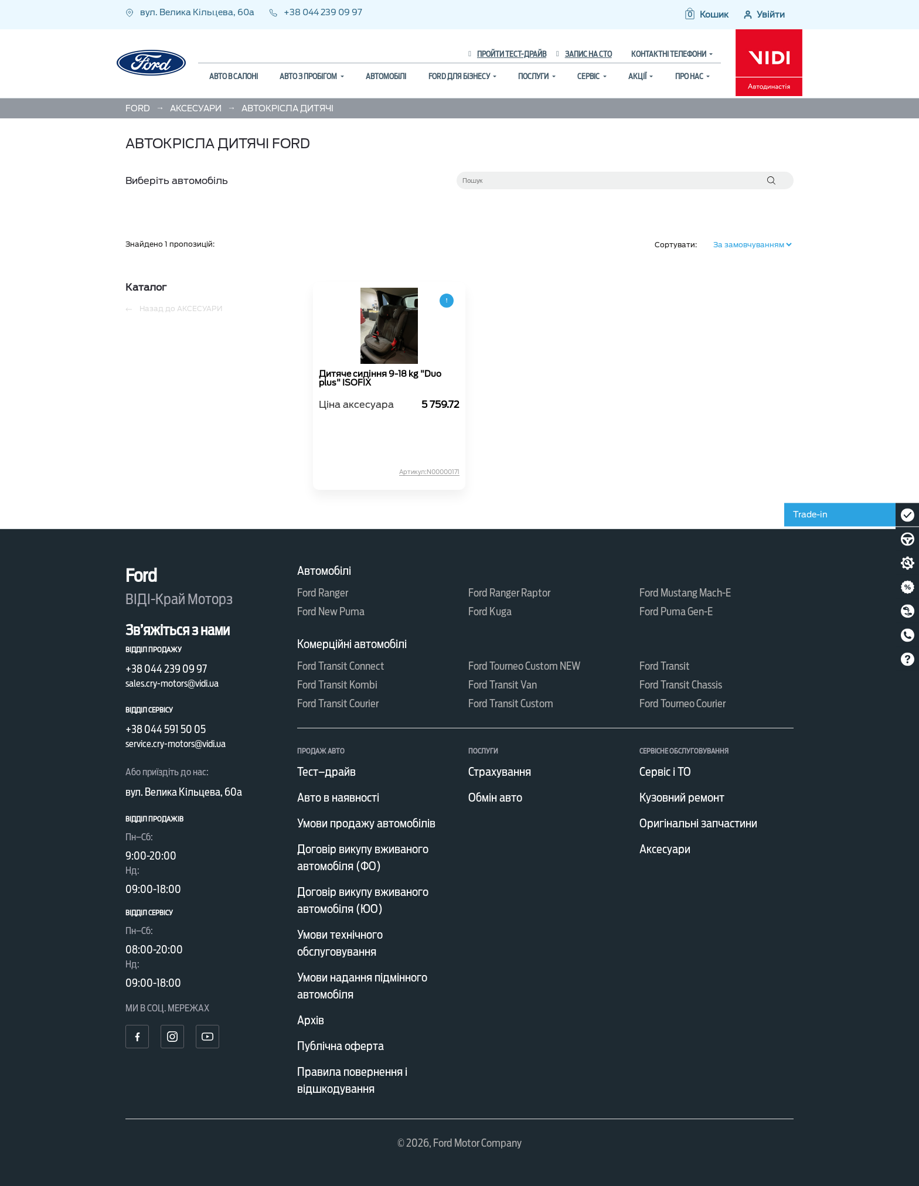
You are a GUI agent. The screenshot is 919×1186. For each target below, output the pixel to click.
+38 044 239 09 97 (315, 12)
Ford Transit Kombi (337, 685)
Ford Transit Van (502, 685)
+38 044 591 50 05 (165, 729)
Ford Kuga (490, 611)
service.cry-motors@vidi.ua (175, 743)
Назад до (173, 309)
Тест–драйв (326, 772)
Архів (310, 1020)
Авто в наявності (338, 797)
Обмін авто (495, 797)
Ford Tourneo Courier (682, 703)
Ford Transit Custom (510, 703)
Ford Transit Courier (338, 703)
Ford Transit (664, 666)
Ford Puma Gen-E (676, 611)
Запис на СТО (584, 54)
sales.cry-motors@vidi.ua (172, 683)
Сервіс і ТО (665, 772)
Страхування (499, 772)
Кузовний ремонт (681, 797)
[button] (706, 14)
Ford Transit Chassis (680, 685)
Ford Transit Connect (340, 666)
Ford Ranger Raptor (509, 593)
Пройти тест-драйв (507, 54)
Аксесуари (664, 849)
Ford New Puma (331, 611)
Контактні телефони (669, 54)
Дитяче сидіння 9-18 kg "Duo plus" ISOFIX (380, 378)
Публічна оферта (340, 1046)
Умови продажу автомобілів (366, 823)
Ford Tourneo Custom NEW (524, 666)
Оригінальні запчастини (698, 823)
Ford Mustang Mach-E (685, 593)
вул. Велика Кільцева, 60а (190, 12)
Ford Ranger (322, 593)
